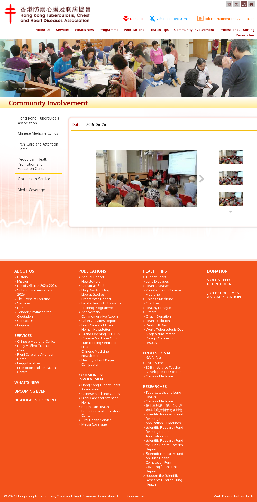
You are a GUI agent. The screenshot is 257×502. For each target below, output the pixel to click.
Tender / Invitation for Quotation (34, 314)
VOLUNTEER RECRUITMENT (220, 281)
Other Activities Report (98, 321)
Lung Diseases (157, 281)
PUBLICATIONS (92, 271)
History (22, 277)
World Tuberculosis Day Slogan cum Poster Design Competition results (164, 336)
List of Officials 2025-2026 (37, 286)
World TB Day (156, 325)
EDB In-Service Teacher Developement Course (163, 369)
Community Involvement (194, 30)
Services (62, 30)
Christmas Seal (92, 286)
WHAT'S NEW (26, 382)
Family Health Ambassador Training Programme (101, 305)
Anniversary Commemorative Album (99, 314)
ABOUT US (24, 271)
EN (244, 4)
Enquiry (23, 325)
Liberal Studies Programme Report (96, 296)
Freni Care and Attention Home (35, 356)
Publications (134, 30)
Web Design (223, 496)
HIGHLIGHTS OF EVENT (35, 399)
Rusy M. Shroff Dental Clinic (34, 348)
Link (20, 307)
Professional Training (236, 30)
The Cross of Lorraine (33, 299)
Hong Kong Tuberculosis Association (100, 387)
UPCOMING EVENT (31, 391)
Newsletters (90, 281)
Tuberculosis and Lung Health (163, 394)
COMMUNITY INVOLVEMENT (92, 376)
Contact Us (25, 321)
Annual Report (92, 277)
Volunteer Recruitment (171, 18)
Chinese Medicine (159, 299)
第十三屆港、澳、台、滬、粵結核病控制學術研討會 (166, 407)
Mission (23, 281)
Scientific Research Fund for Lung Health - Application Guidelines (164, 418)
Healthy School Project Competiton (98, 362)
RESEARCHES (155, 386)
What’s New (84, 30)
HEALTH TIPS (155, 271)
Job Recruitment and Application (226, 18)
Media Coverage (31, 190)
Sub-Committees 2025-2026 (34, 292)
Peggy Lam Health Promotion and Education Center (33, 164)
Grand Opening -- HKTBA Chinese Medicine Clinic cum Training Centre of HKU (100, 340)
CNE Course (155, 363)
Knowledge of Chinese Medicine (163, 292)
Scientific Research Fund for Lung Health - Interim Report (164, 444)
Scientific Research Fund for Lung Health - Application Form (164, 431)
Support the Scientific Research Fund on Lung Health (164, 479)
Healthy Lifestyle (158, 307)
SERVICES (23, 335)
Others (151, 312)
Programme (108, 30)
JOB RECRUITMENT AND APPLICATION (224, 294)
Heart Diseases (158, 286)
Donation (133, 18)
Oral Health (154, 303)
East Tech (245, 496)
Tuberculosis (156, 277)
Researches (245, 35)
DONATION (217, 271)
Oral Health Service (34, 179)
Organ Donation (158, 316)
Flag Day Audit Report (98, 290)
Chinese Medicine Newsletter (95, 353)
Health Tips (159, 30)
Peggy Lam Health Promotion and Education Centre (36, 367)
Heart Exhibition (158, 321)
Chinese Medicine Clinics (38, 133)
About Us (43, 30)
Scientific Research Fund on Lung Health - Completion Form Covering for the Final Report (164, 462)
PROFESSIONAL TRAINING (157, 355)
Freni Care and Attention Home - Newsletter (100, 327)
